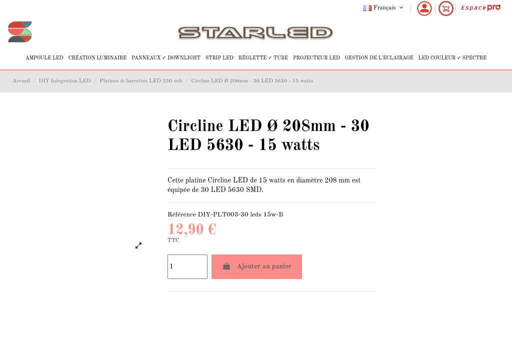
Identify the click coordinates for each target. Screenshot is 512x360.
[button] (44, 58)
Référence (182, 215)
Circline (220, 180)
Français (384, 8)
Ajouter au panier (257, 266)
